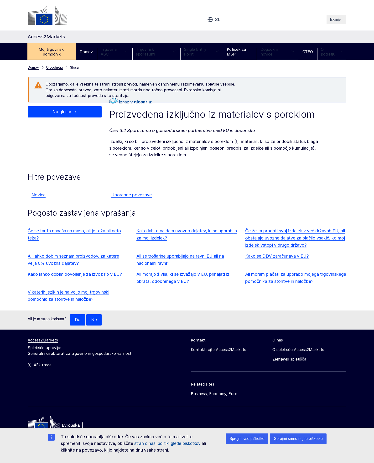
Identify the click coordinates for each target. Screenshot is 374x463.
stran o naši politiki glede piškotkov (167, 443)
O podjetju (331, 51)
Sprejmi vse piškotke (247, 439)
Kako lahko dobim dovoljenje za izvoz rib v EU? (75, 274)
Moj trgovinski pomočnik (51, 51)
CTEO (307, 51)
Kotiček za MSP (236, 51)
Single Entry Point (201, 51)
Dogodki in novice (277, 51)
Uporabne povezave (131, 194)
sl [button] (213, 19)
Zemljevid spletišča (289, 359)
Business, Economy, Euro (214, 394)
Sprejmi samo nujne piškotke (298, 439)
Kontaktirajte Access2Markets (218, 349)
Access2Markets (43, 340)
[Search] (336, 19)
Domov (86, 51)
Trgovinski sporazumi (156, 51)
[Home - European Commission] (62, 425)
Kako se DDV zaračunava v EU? (277, 256)
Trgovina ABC (114, 51)
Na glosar (62, 111)
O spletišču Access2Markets (298, 349)
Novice (38, 194)
